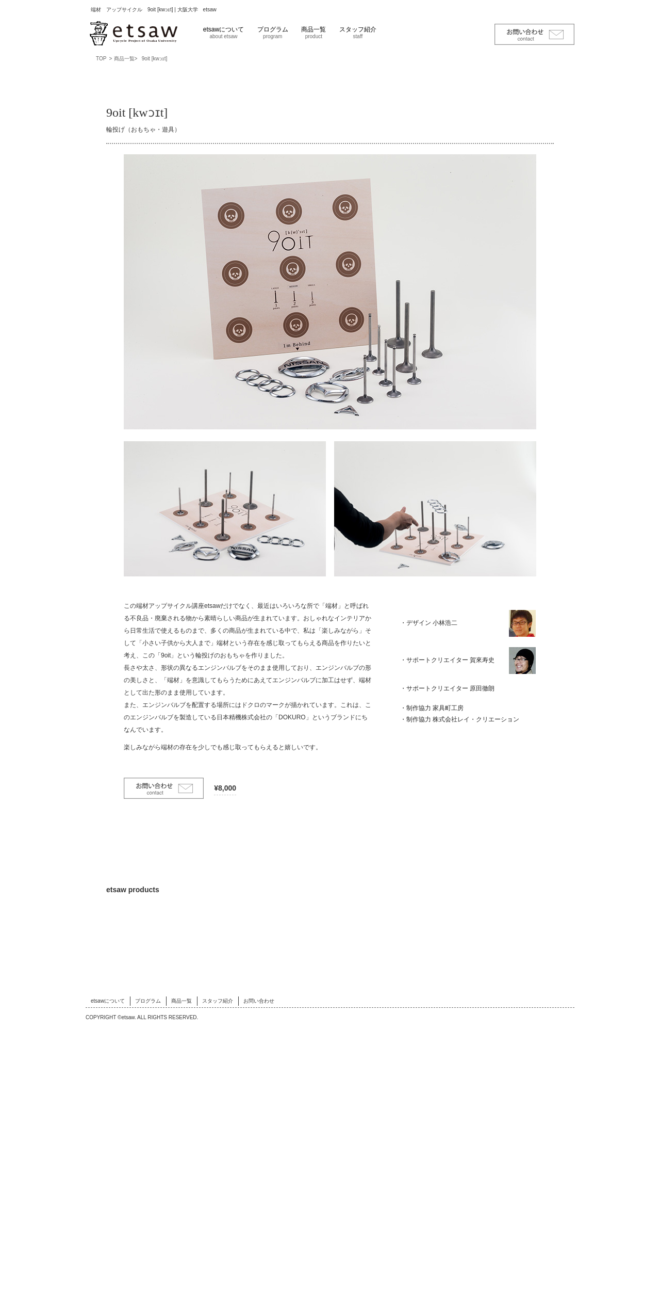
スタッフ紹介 (357, 32)
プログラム (272, 32)
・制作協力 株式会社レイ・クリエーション (459, 737)
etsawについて (223, 32)
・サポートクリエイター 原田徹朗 (447, 697)
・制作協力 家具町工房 (432, 726)
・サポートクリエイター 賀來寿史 (447, 660)
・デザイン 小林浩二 (428, 622)
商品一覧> (126, 58)
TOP (101, 58)
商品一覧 (313, 32)
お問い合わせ (258, 1276)
